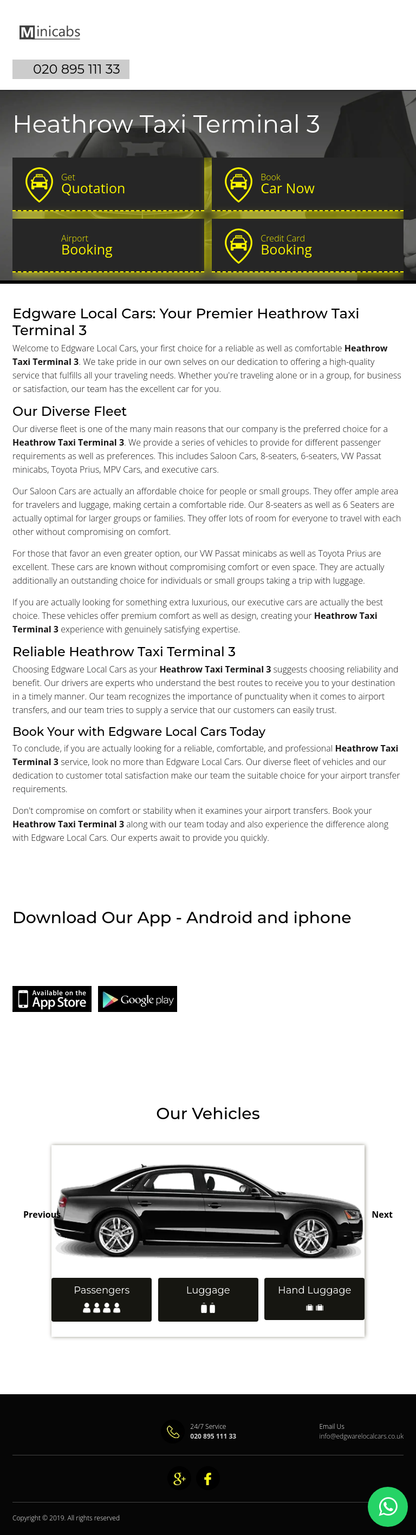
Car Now (327, 184)
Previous (42, 1214)
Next (382, 1214)
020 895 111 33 (76, 69)
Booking (127, 245)
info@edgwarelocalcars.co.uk (361, 1436)
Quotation (127, 184)
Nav (386, 41)
